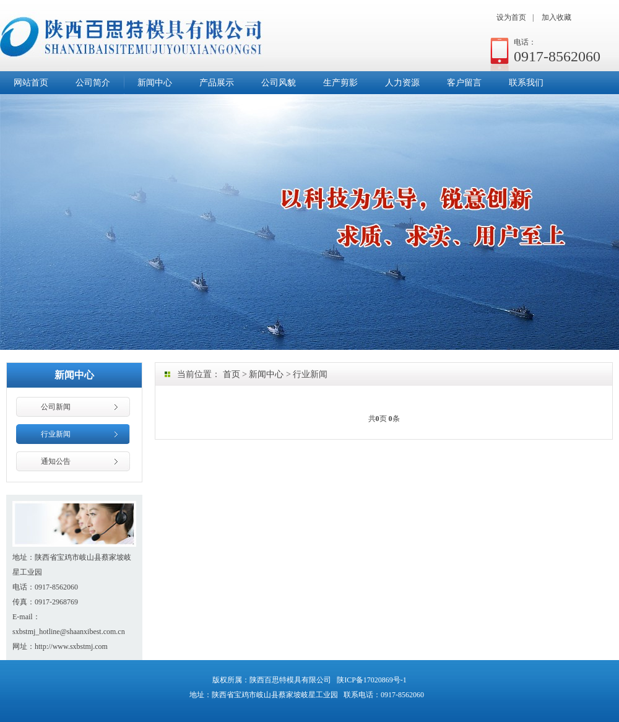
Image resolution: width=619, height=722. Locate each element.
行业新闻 (56, 434)
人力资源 (402, 82)
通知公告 (56, 461)
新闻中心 (154, 82)
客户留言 (464, 82)
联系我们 (526, 82)
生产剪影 (340, 82)
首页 (231, 374)
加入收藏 (556, 17)
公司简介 (93, 82)
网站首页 (31, 82)
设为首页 (511, 17)
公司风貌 (278, 82)
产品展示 (216, 82)
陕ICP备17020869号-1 (372, 680)
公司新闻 (56, 406)
